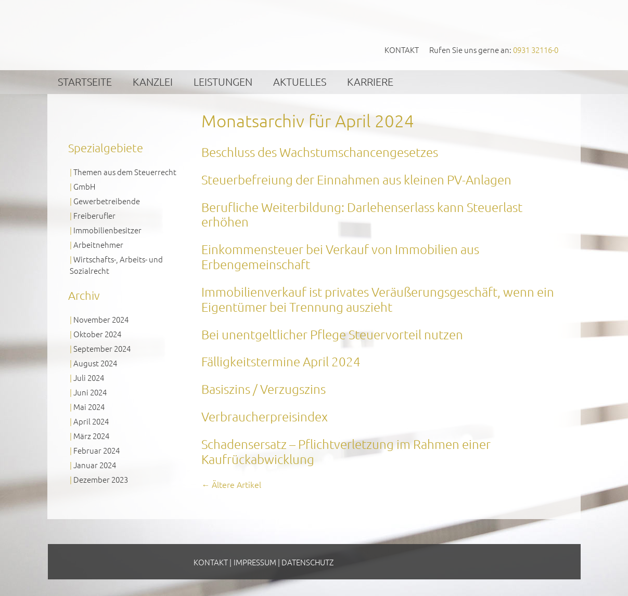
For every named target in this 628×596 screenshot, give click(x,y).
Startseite (85, 81)
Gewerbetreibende (106, 200)
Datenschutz (307, 562)
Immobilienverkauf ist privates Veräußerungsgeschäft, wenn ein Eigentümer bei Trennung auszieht (377, 299)
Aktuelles (299, 81)
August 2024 (95, 362)
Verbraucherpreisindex (264, 416)
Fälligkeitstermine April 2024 (281, 361)
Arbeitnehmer (98, 244)
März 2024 (91, 435)
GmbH (84, 186)
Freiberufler (94, 215)
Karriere (370, 81)
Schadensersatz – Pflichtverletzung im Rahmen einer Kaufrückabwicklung (346, 451)
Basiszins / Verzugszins (263, 388)
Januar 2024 (94, 464)
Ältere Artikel (231, 484)
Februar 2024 (96, 450)
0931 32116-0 (535, 49)
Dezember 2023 (100, 479)
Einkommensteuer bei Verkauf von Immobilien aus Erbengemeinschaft (340, 256)
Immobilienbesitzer (107, 229)
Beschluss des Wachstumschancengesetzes (319, 152)
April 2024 (91, 421)
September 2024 (102, 348)
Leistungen (223, 81)
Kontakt (402, 49)
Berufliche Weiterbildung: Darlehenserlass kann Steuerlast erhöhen (361, 214)
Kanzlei (153, 81)
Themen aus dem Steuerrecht (124, 171)
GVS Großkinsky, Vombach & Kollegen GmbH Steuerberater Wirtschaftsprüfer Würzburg (148, 34)
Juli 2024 (88, 377)
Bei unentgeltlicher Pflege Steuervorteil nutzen (332, 334)
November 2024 (101, 319)
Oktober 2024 (97, 333)
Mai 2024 (89, 406)
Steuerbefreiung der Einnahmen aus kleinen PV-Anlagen (356, 179)
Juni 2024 (90, 392)
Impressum (255, 562)
